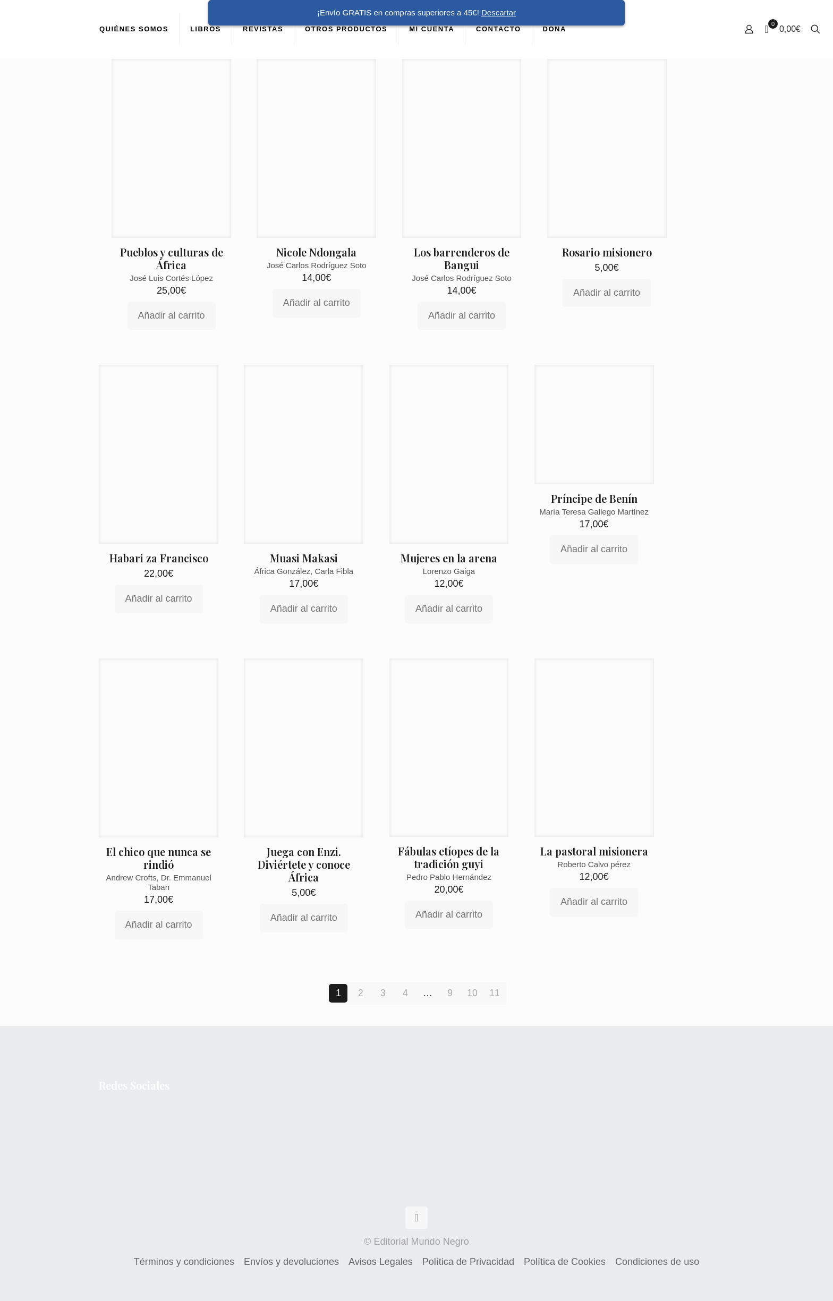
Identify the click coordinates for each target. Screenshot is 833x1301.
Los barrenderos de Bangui (461, 258)
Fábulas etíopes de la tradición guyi (448, 857)
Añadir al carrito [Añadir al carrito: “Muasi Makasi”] (303, 608)
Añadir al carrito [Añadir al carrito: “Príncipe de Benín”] (593, 549)
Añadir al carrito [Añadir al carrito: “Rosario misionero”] (606, 292)
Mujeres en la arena (449, 558)
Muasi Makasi (304, 558)
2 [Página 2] (360, 993)
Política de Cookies (565, 1261)
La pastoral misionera (594, 851)
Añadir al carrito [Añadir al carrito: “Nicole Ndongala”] (316, 302)
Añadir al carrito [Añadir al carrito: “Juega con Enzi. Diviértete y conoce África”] (303, 917)
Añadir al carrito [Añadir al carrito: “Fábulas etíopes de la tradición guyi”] (448, 914)
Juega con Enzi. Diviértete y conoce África (304, 864)
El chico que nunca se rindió (158, 857)
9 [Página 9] (450, 993)
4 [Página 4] (405, 993)
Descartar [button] (498, 12)
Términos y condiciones (184, 1261)
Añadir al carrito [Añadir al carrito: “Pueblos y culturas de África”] (171, 315)
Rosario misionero (607, 252)
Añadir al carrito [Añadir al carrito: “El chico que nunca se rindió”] (158, 924)
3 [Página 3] (383, 993)
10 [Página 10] (472, 993)
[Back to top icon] (416, 1217)
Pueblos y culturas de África (171, 258)
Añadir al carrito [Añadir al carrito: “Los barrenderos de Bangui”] (461, 315)
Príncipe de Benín (594, 498)
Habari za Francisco (158, 558)
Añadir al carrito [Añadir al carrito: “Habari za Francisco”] (158, 598)
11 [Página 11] (494, 993)
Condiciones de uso (657, 1261)
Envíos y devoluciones (291, 1261)
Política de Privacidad (468, 1261)
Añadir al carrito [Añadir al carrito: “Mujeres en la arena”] (448, 608)
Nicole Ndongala (316, 252)
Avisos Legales (380, 1261)
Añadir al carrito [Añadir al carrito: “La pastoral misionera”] (593, 901)
